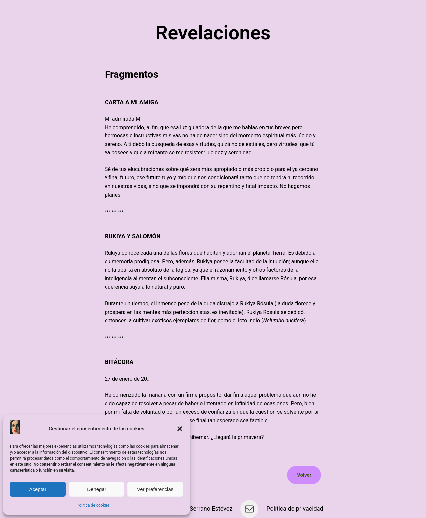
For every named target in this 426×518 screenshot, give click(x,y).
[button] (179, 428)
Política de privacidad (294, 508)
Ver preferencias (155, 489)
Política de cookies (93, 505)
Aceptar (37, 489)
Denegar (96, 489)
